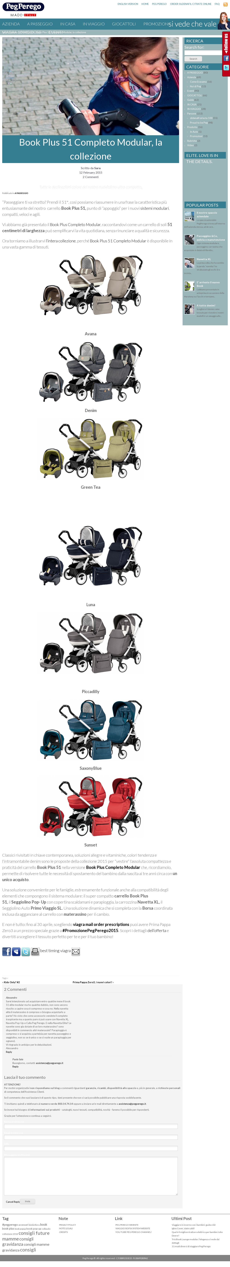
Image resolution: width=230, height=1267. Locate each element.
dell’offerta (156, 930)
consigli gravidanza (17, 1241)
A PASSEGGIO (40, 23)
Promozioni (156, 23)
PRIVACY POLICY (67, 1224)
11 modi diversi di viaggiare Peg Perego (191, 1246)
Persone (191, 113)
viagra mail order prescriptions (101, 924)
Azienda (11, 23)
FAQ (217, 3)
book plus (8, 1228)
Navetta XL (204, 259)
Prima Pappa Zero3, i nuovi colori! (92, 982)
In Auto (194, 131)
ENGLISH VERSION (128, 3)
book (43, 1224)
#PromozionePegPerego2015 (90, 930)
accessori (23, 1224)
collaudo (46, 1229)
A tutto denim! (206, 305)
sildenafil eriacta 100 (201, 118)
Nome (14, 1121)
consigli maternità (19, 1252)
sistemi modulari (154, 208)
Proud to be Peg (199, 122)
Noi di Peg (195, 86)
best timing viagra (55, 950)
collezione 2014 (10, 1234)
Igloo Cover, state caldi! (183, 1228)
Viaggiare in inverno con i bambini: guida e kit (193, 1224)
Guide (190, 99)
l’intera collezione (61, 240)
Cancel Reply (13, 1201)
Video (190, 145)
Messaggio (17, 1154)
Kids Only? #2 (12, 982)
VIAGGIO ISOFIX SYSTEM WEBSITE (132, 1228)
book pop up (33, 1228)
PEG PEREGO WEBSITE (127, 1224)
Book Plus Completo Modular (75, 224)
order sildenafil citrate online (190, 3)
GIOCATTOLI (124, 23)
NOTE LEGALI (66, 1228)
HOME (145, 3)
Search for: (194, 47)
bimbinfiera (34, 1225)
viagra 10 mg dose (21, 32)
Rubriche (192, 140)
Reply (9, 1051)
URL (6, 1143)
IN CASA (67, 23)
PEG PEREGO (159, 3)
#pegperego (10, 1224)
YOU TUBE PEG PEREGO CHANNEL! (133, 1232)
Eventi (56, 32)
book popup (20, 1229)
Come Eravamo (198, 81)
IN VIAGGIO (94, 23)
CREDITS (63, 1232)
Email (13, 1132)
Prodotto (192, 127)
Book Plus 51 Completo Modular (118, 240)
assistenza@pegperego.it (49, 1063)
